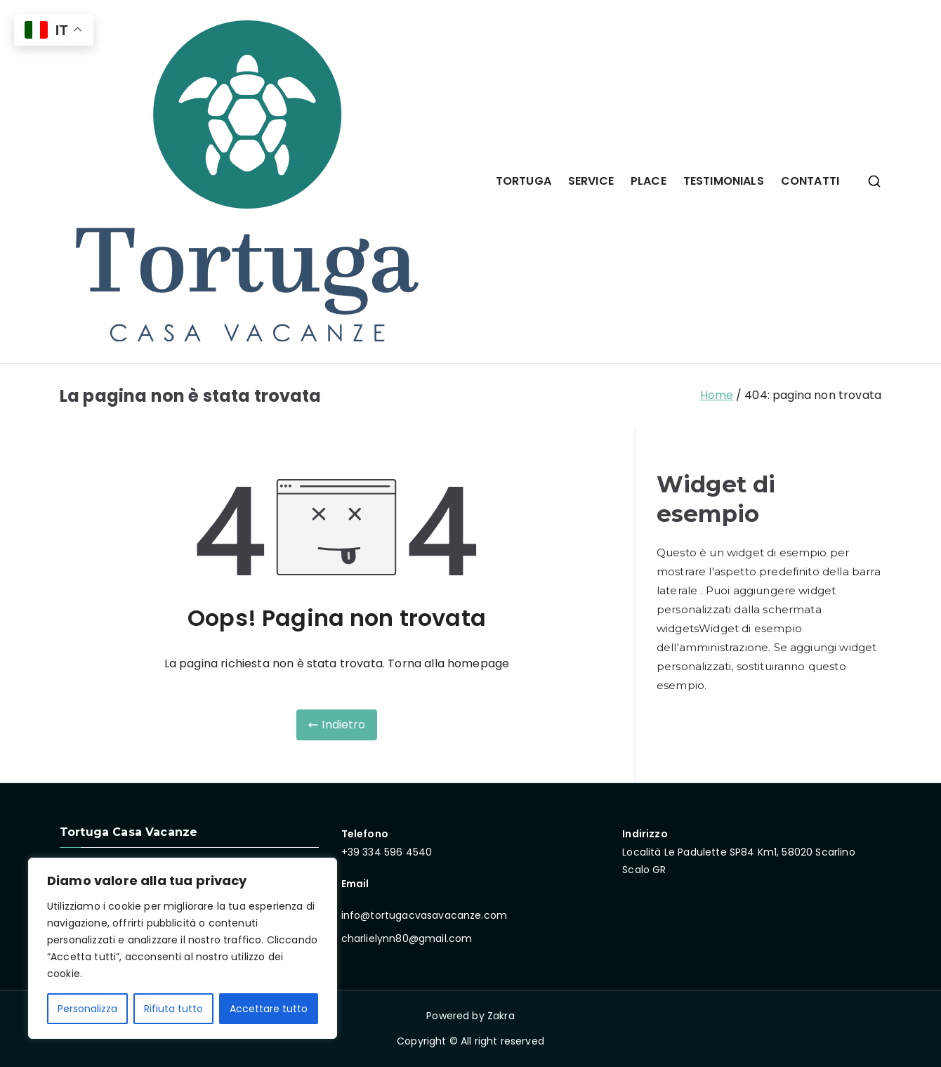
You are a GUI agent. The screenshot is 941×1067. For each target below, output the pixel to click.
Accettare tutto (269, 1009)
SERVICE (591, 181)
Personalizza (87, 1009)
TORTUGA (523, 181)
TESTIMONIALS (723, 181)
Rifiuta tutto (173, 1009)
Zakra (501, 1016)
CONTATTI (810, 181)
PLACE (648, 181)
